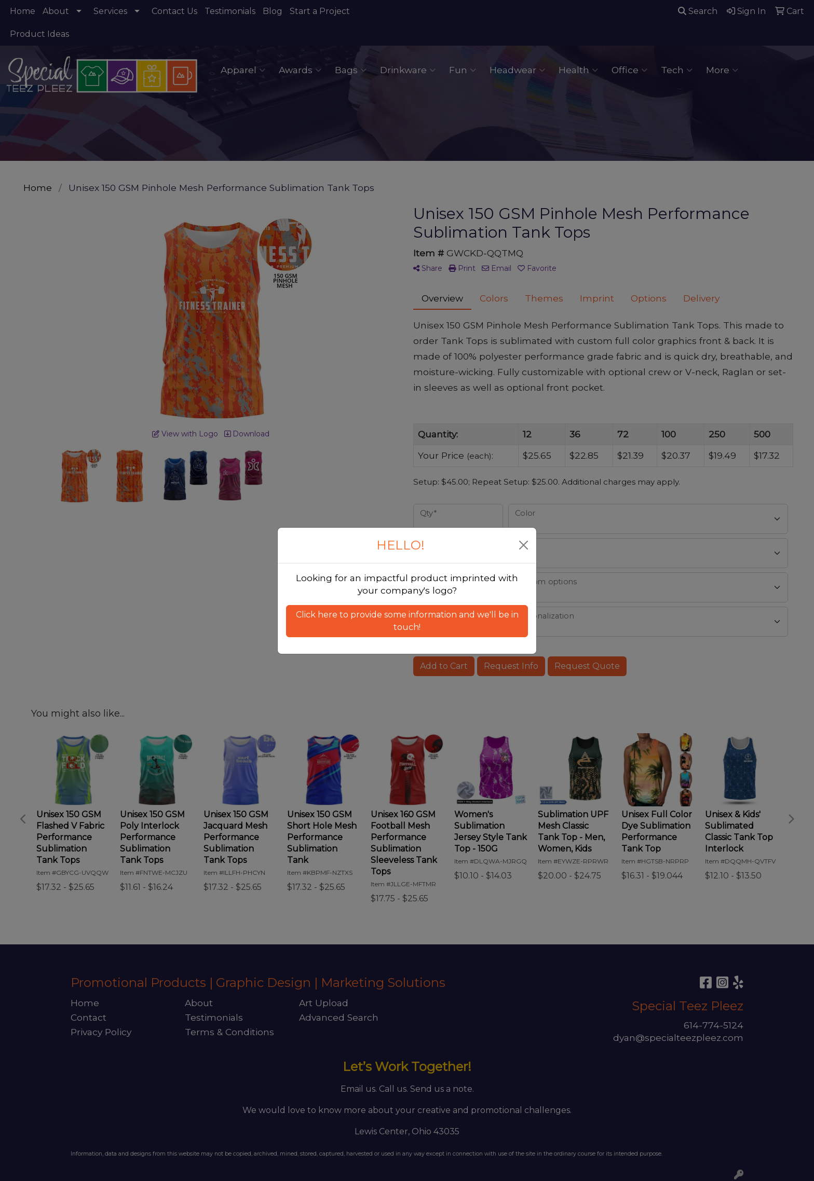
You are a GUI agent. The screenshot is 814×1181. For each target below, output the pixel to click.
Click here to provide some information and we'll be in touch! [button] (407, 621)
